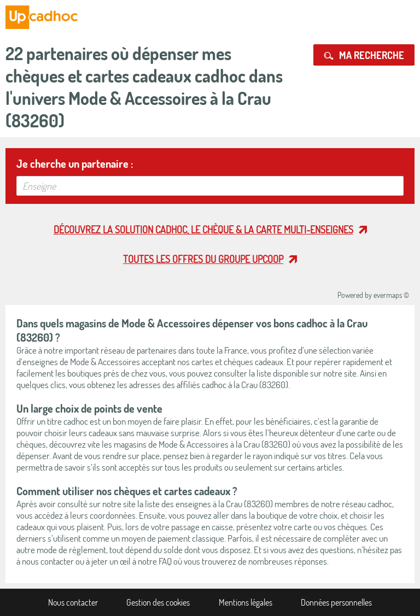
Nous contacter (73, 602)
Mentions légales (245, 602)
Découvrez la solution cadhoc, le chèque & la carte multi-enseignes (203, 230)
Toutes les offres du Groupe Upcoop (203, 259)
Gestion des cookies (158, 602)
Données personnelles (336, 602)
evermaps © (391, 295)
